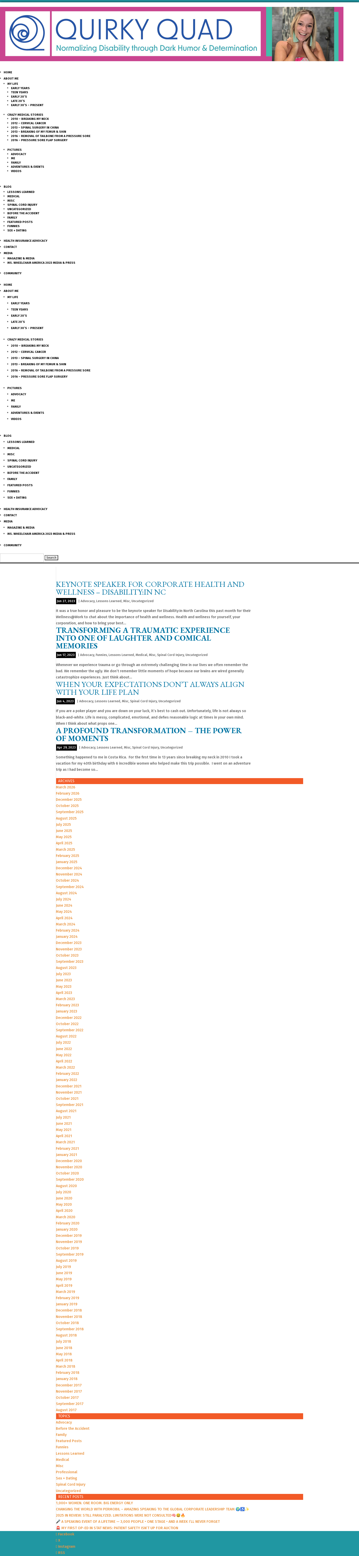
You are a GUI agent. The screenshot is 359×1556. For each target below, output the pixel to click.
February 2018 (67, 1372)
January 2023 (66, 1011)
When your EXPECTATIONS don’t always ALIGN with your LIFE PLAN (150, 688)
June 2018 (64, 1348)
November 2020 (69, 1167)
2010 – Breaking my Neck (30, 119)
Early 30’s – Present (27, 105)
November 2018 (69, 1317)
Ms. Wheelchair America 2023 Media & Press (41, 262)
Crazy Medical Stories (25, 114)
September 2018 (70, 1329)
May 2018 (64, 1354)
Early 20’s (19, 96)
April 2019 (64, 1285)
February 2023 (67, 1005)
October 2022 (67, 1024)
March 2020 (65, 1217)
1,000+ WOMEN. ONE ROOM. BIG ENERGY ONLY (94, 1503)
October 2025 (67, 806)
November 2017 (69, 1391)
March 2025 (65, 849)
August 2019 (66, 1260)
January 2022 (66, 1080)
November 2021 (69, 1092)
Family (16, 162)
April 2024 (64, 918)
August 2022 (66, 1036)
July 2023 (63, 974)
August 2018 (66, 1335)
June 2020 (64, 1198)
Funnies (13, 226)
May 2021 (63, 1130)
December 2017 (69, 1385)
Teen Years (19, 92)
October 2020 (67, 1173)
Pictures (14, 149)
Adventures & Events (27, 166)
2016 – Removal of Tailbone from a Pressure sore (50, 136)
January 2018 (67, 1379)
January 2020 (67, 1229)
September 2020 (70, 1179)
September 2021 (69, 1105)
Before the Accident (23, 213)
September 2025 (70, 812)
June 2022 (64, 1049)
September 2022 (69, 1030)
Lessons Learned (21, 192)
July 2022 (63, 1042)
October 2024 (67, 880)
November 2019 (69, 1242)
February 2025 (67, 855)
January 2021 (66, 1155)
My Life (12, 83)
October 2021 (67, 1098)
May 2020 (64, 1204)
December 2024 (69, 868)
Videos (16, 171)
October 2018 (67, 1323)
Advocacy (18, 154)
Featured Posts (20, 222)
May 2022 (63, 1055)
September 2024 (70, 887)
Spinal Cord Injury (22, 204)
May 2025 (64, 837)
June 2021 (64, 1123)
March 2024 (65, 924)
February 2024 (67, 930)
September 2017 (70, 1404)
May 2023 (63, 986)
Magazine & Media (21, 258)
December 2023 (69, 943)
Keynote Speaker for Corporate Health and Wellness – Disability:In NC (150, 588)
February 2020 (67, 1223)
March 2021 (65, 1142)
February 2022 (67, 1073)
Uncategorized (19, 209)
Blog (7, 186)
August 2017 (66, 1410)
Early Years (20, 88)
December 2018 (69, 1310)
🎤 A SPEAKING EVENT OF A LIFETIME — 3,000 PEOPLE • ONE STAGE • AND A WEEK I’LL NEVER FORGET (138, 1521)
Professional (66, 1472)
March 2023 (65, 999)
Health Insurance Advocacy (25, 240)
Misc (11, 200)
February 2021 (67, 1148)
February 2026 (67, 793)
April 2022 (64, 1061)
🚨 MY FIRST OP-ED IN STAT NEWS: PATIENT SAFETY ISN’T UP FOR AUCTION (117, 1528)
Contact (10, 247)
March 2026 (65, 787)
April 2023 (64, 993)
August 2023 (66, 968)
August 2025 (66, 818)
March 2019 (65, 1292)
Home (8, 72)
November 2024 (69, 874)
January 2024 (67, 936)
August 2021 (66, 1111)
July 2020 (63, 1192)
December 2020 (69, 1161)
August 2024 (66, 893)
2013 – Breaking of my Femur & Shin (38, 131)
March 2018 (65, 1366)
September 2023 (69, 961)
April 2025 (64, 843)
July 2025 (63, 824)
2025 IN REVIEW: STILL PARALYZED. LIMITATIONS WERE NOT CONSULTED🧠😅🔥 (120, 1515)
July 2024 (63, 899)
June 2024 (64, 905)
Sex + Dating (17, 230)
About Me (11, 78)
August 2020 (66, 1186)
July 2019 (63, 1267)
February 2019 (67, 1298)
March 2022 (65, 1067)
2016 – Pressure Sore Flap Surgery (39, 140)
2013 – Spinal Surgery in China (35, 127)
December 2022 (69, 1017)
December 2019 (69, 1235)
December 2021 (69, 1086)
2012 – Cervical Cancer (28, 123)
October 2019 (67, 1248)
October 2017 (67, 1397)
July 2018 (63, 1341)
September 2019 (70, 1254)
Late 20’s (18, 101)
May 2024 (64, 911)
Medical (13, 196)
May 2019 (64, 1279)
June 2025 (64, 831)
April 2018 (64, 1360)
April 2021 (64, 1136)
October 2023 (67, 955)
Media (8, 253)
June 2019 (64, 1273)
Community (13, 273)
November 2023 (69, 949)
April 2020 (64, 1210)
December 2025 (69, 799)
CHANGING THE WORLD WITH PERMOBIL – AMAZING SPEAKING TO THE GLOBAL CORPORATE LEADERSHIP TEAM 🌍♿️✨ (152, 1509)
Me (13, 158)
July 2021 (63, 1117)
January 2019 (66, 1304)
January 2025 (66, 862)
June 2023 (64, 980)
